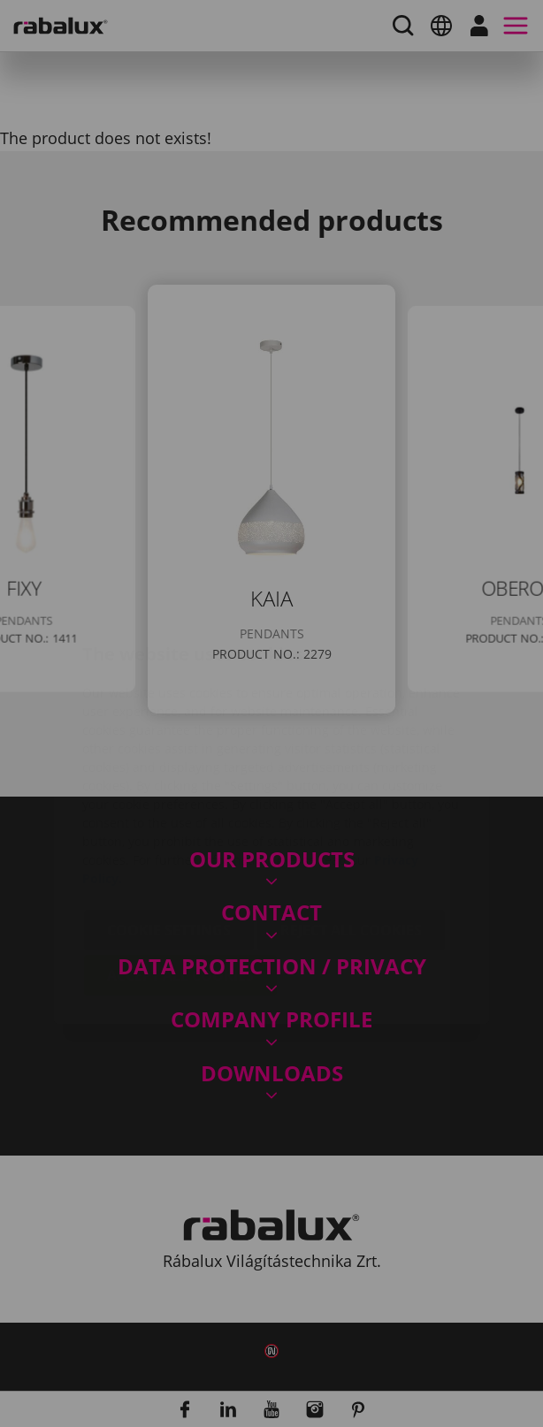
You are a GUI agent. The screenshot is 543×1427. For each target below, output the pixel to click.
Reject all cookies (351, 825)
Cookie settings (169, 825)
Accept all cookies (180, 870)
